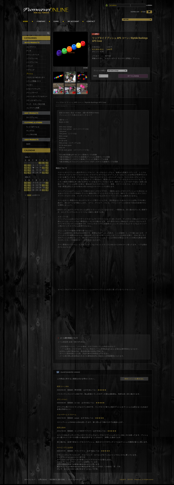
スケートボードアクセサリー (36, 96)
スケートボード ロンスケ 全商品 (118, 58)
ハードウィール (32, 62)
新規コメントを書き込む (134, 379)
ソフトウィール (32, 58)
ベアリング (30, 70)
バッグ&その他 (31, 134)
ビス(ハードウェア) (33, 89)
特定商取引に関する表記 (57, 479)
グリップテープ (32, 93)
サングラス (30, 131)
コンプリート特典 (32, 108)
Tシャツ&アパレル (32, 127)
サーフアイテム (32, 117)
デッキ (28, 51)
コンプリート (31, 47)
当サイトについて (30, 479)
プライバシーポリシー (75, 479)
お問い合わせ (42, 479)
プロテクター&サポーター (35, 77)
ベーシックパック (32, 55)
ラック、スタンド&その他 (35, 104)
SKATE (28, 144)
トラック (29, 66)
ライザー (29, 85)
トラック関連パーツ (33, 81)
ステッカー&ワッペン (34, 100)
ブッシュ (29, 74)
